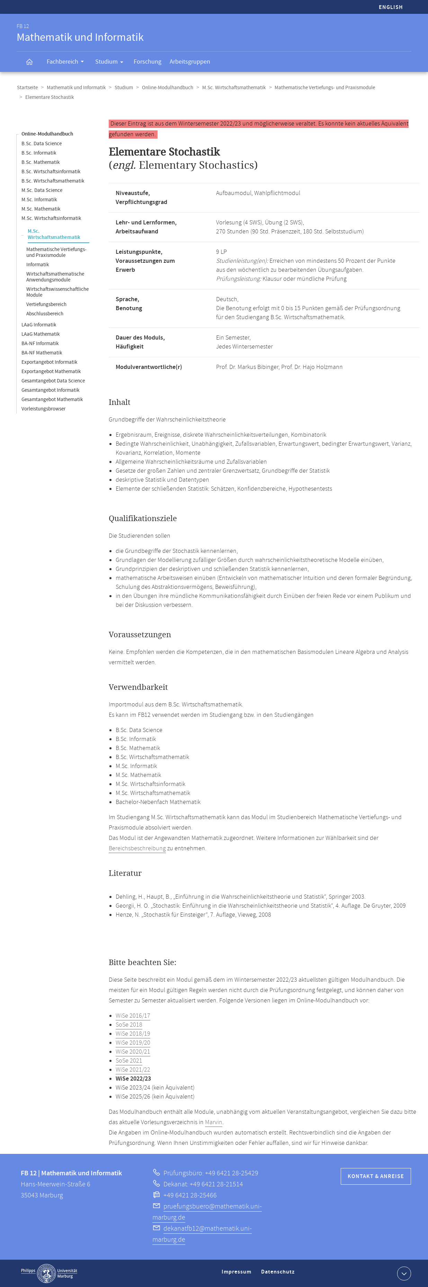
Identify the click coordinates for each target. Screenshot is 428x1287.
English (391, 7)
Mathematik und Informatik (75, 87)
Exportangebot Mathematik (51, 371)
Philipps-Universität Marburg (49, 1273)
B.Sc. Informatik (38, 152)
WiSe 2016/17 (133, 1015)
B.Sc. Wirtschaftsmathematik (52, 180)
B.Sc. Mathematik (40, 162)
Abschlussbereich (44, 313)
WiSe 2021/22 (133, 1069)
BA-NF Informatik (40, 343)
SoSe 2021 (129, 1060)
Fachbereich (67, 62)
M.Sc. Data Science (41, 190)
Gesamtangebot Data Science (53, 380)
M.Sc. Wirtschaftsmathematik (230, 87)
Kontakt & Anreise (376, 1176)
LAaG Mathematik (40, 334)
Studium (111, 63)
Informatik (37, 264)
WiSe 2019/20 (133, 1042)
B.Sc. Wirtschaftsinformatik (50, 171)
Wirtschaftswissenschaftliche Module (57, 292)
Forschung (147, 62)
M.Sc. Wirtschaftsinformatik (51, 218)
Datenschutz (279, 1274)
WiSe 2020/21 (133, 1051)
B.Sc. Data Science (41, 143)
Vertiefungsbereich (46, 304)
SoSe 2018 (129, 1024)
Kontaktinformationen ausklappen (403, 1272)
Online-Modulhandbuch (165, 87)
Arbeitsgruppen (190, 62)
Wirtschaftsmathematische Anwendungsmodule (55, 276)
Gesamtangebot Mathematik (52, 399)
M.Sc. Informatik (39, 199)
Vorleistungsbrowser (43, 408)
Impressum (237, 1274)
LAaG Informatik (38, 324)
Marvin (213, 1122)
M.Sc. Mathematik (40, 208)
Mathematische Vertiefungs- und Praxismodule (321, 87)
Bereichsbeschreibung (137, 848)
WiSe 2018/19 (133, 1033)
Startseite (27, 87)
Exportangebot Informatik (49, 362)
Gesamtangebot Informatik (50, 390)
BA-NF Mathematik (41, 352)
